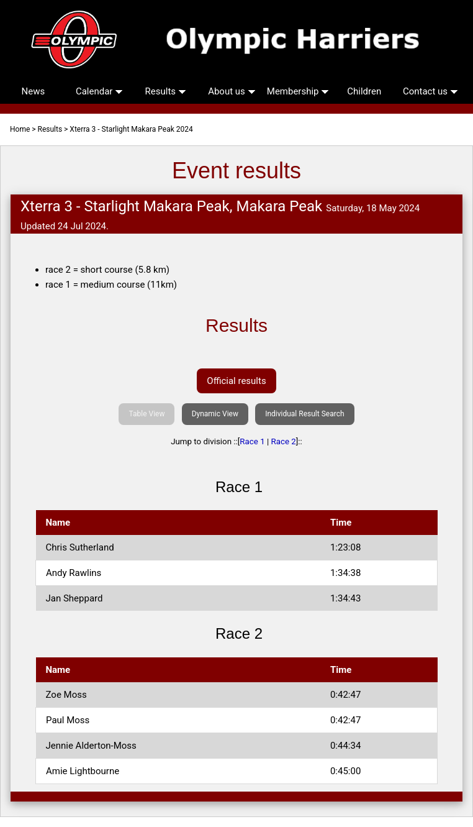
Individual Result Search (304, 413)
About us (231, 91)
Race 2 (283, 441)
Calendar (99, 91)
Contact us (430, 91)
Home (20, 129)
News (33, 91)
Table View (146, 413)
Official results (236, 380)
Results (165, 91)
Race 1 (252, 441)
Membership (298, 91)
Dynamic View (215, 413)
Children (364, 91)
